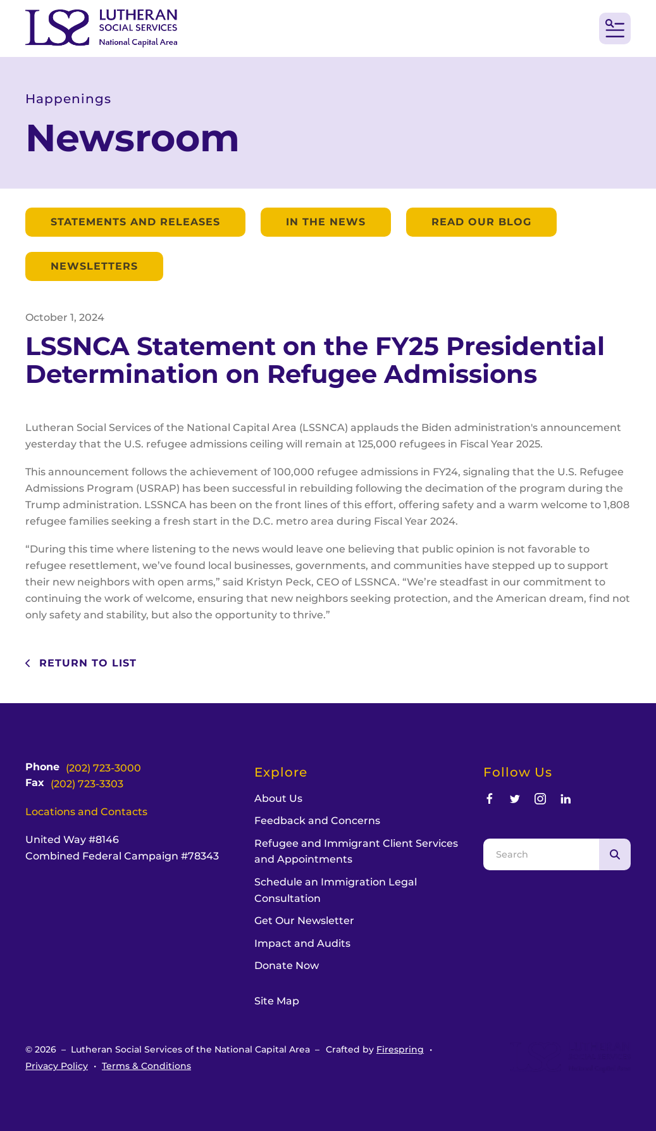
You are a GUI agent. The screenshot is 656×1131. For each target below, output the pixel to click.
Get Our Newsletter (304, 921)
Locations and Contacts (86, 812)
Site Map (276, 1001)
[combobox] (541, 854)
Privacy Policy (56, 1066)
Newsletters (94, 266)
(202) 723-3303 (87, 784)
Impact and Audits (302, 943)
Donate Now (286, 965)
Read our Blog (481, 222)
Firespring (400, 1049)
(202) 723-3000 (103, 768)
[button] (615, 28)
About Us (278, 798)
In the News (326, 222)
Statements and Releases (135, 222)
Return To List (86, 663)
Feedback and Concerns (317, 821)
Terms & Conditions (146, 1066)
